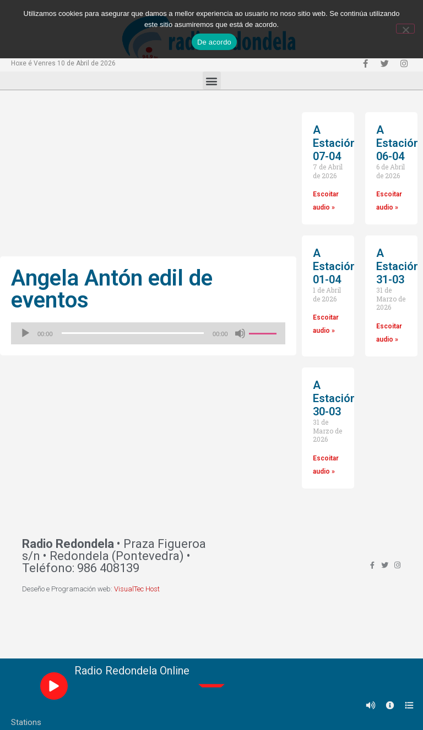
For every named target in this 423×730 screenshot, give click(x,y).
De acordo (214, 42)
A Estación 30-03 (334, 398)
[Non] (405, 29)
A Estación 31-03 (398, 266)
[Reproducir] (25, 333)
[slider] (133, 333)
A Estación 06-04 (398, 143)
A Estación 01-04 (334, 266)
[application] (148, 333)
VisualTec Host (137, 589)
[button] (212, 81)
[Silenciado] (240, 333)
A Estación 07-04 (334, 143)
